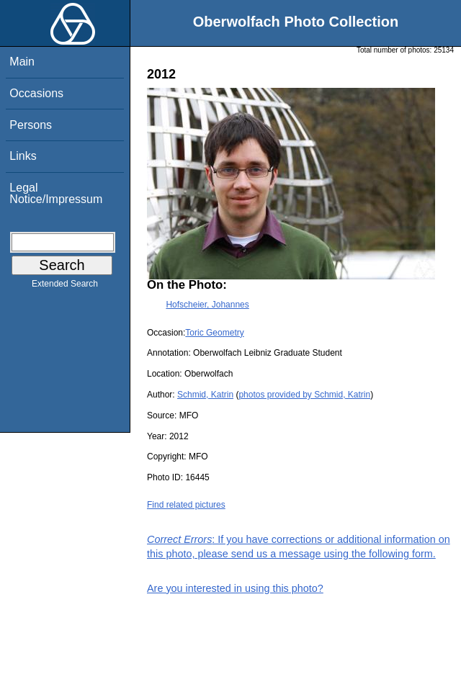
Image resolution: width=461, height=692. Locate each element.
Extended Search (65, 286)
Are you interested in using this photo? (235, 588)
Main (22, 61)
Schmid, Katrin (205, 395)
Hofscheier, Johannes (207, 305)
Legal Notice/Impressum (55, 193)
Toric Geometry (214, 333)
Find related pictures (186, 505)
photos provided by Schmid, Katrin (304, 395)
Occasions (36, 93)
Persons (30, 125)
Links (22, 156)
